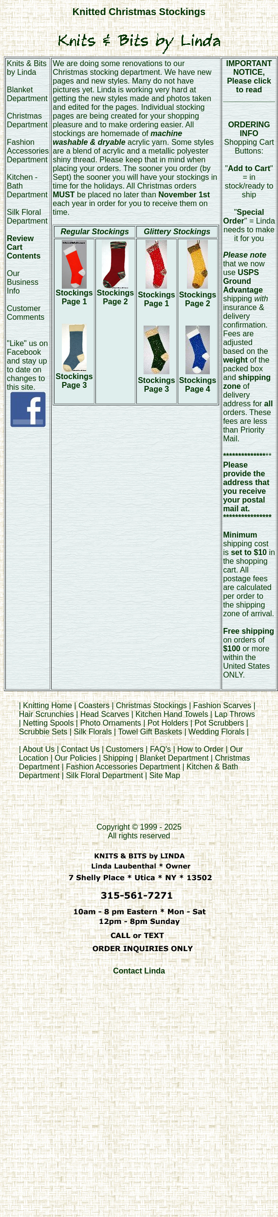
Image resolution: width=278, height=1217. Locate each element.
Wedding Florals (216, 732)
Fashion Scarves (222, 705)
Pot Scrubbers (219, 723)
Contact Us (80, 749)
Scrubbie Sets (43, 732)
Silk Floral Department (27, 216)
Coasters (94, 705)
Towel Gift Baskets (150, 732)
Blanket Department (27, 94)
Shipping (118, 758)
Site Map (164, 775)
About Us (38, 749)
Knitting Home (47, 705)
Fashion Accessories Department (28, 151)
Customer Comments (25, 312)
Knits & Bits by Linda (27, 67)
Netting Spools (48, 723)
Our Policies (75, 758)
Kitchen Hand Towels (171, 714)
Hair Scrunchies (47, 714)
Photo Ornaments (110, 723)
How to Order (200, 749)
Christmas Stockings (151, 705)
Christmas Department (27, 120)
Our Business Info (22, 282)
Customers (125, 749)
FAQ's (160, 749)
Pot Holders (168, 723)
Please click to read (249, 85)
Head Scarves (105, 714)
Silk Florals (92, 732)
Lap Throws (234, 714)
